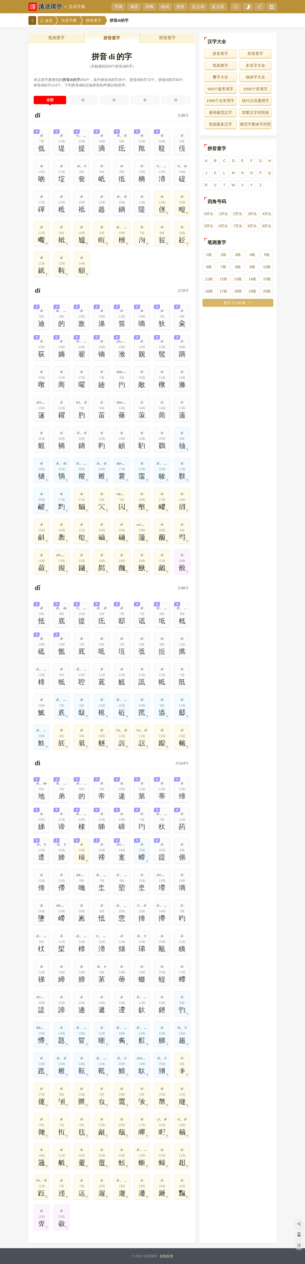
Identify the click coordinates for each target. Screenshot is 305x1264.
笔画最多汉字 (220, 124)
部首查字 (167, 37)
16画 (209, 291)
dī (83, 100)
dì (175, 100)
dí (114, 100)
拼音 (180, 6)
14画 (252, 279)
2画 (223, 255)
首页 (46, 20)
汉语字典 (77, 6)
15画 (267, 279)
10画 (267, 267)
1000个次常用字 (220, 100)
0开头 (209, 214)
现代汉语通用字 (255, 100)
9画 (252, 267)
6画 (209, 267)
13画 (238, 279)
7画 (223, 267)
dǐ (145, 100)
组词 (165, 6)
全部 (50, 100)
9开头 (267, 226)
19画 (252, 291)
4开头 (267, 214)
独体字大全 (255, 77)
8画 (238, 267)
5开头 (209, 226)
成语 (134, 6)
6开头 (223, 226)
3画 (238, 255)
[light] (248, 7)
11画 (209, 279)
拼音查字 (93, 20)
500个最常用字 (220, 89)
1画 (209, 255)
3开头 (252, 214)
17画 (223, 291)
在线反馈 (166, 1256)
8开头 (252, 226)
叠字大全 (220, 77)
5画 (267, 255)
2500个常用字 (255, 89)
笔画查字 (56, 37)
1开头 (223, 214)
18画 (238, 291)
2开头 (238, 214)
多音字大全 (255, 65)
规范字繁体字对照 (255, 124)
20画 (267, 291)
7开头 (238, 226)
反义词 (218, 6)
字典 (118, 6)
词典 (149, 6)
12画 (223, 279)
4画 (252, 255)
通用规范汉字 (220, 112)
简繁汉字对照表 (255, 112)
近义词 (198, 6)
